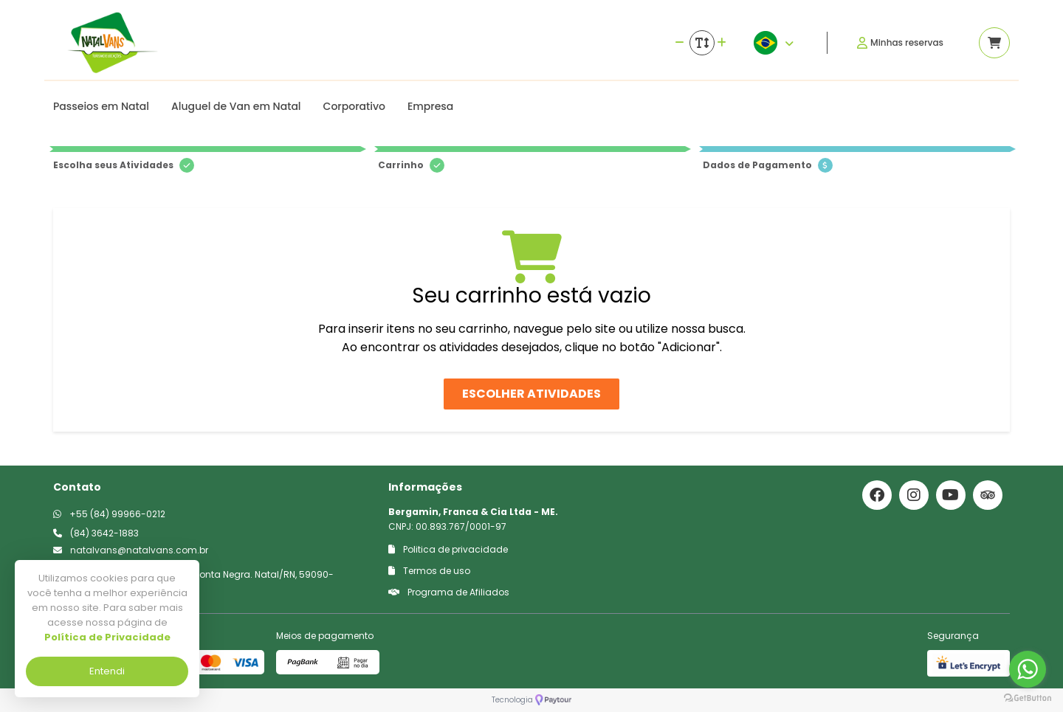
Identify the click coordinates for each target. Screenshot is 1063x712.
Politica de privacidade (448, 549)
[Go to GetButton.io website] (1027, 697)
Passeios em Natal (101, 106)
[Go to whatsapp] (1027, 669)
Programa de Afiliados (448, 592)
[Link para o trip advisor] (987, 495)
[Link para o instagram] (914, 495)
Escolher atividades (531, 393)
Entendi (107, 671)
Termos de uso (429, 570)
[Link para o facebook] (877, 495)
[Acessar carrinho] (994, 42)
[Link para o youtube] (951, 495)
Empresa (430, 106)
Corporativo (354, 106)
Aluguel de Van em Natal (236, 106)
